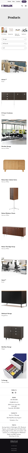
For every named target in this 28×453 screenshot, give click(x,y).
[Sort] (14, 48)
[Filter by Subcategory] (14, 39)
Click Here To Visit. (14, 436)
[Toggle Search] (22, 5)
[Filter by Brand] (14, 43)
